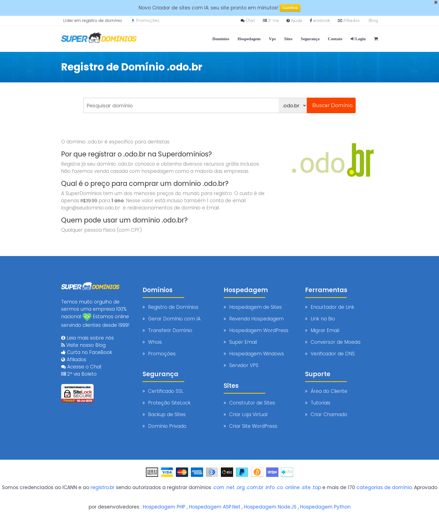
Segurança (310, 39)
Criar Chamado (329, 414)
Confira (290, 8)
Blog (373, 20)
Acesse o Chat (81, 366)
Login (358, 39)
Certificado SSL (165, 391)
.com (218, 487)
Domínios (220, 39)
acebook (321, 20)
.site (306, 487)
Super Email (243, 342)
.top (316, 487)
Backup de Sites (167, 414)
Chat (250, 20)
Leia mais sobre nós (87, 337)
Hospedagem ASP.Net (214, 507)
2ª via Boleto (79, 373)
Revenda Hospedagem (256, 318)
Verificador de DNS (333, 353)
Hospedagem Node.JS (270, 507)
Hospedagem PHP (163, 507)
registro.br (102, 487)
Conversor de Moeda (335, 342)
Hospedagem (249, 39)
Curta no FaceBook (86, 352)
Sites (288, 39)
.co (279, 487)
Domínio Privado (167, 426)
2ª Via (273, 20)
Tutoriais (320, 402)
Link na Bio (323, 318)
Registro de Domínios (173, 307)
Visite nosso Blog (83, 345)
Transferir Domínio (170, 330)
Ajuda (296, 20)
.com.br (254, 487)
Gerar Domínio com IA (174, 318)
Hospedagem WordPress (258, 330)
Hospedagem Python (326, 507)
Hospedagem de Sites (255, 307)
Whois (155, 342)
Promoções (145, 20)
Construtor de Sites (252, 402)
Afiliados (351, 20)
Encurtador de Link (332, 307)
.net (229, 487)
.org (240, 487)
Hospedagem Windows (256, 353)
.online (292, 487)
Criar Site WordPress (253, 426)
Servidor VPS (243, 365)
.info (270, 487)
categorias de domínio (384, 487)
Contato (335, 39)
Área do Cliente (329, 391)
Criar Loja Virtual (248, 414)
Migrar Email (325, 330)
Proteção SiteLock (169, 402)
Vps (272, 39)
